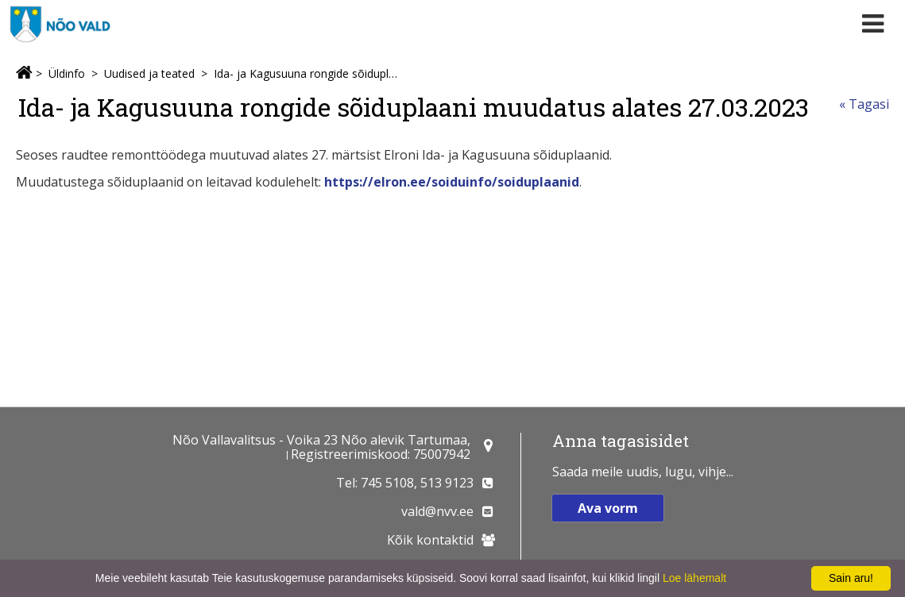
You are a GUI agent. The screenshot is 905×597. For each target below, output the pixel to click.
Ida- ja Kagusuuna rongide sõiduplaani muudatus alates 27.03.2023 (306, 73)
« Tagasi (864, 104)
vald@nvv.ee (437, 511)
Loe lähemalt (694, 578)
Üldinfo (66, 73)
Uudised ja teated (149, 73)
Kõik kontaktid (430, 540)
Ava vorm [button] (608, 508)
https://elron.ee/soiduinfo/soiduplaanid (451, 182)
